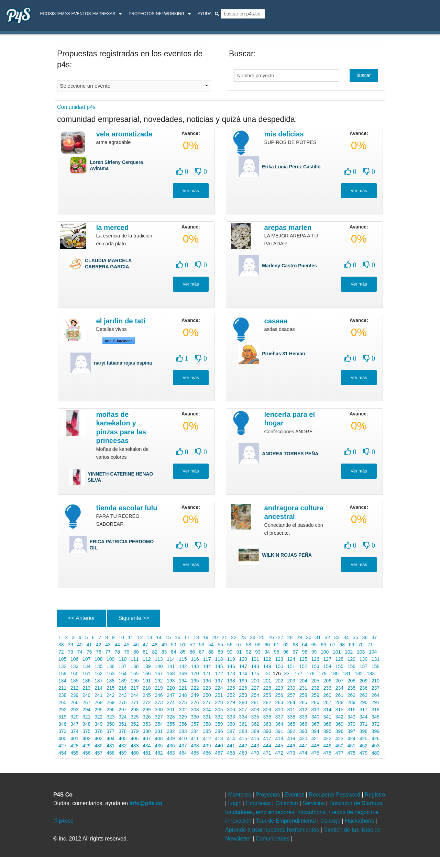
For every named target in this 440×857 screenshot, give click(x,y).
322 (98, 717)
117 (206, 659)
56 (230, 644)
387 (231, 731)
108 (98, 659)
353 (146, 724)
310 (279, 709)
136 (110, 666)
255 (267, 695)
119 (231, 659)
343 (351, 717)
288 (339, 702)
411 (194, 738)
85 (183, 652)
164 (122, 673)
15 (168, 637)
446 (291, 745)
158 (375, 666)
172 (218, 673)
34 (346, 637)
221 (182, 688)
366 (303, 724)
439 (206, 745)
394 (315, 731)
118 (218, 659)
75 (89, 652)
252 (231, 695)
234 (339, 688)
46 (136, 644)
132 (62, 666)
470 (255, 753)
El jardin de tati (120, 321)
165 (134, 673)
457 (98, 753)
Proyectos (141, 13)
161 (86, 673)
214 (98, 688)
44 (117, 644)
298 (134, 709)
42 (98, 644)
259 (315, 695)
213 (86, 688)
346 (62, 724)
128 (339, 659)
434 (146, 745)
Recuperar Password (335, 795)
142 (182, 666)
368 (327, 724)
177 (298, 673)
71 (370, 644)
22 (234, 637)
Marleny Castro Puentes (289, 265)
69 (351, 644)
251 (218, 695)
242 (110, 695)
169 (182, 673)
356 (182, 724)
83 (164, 652)
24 (252, 637)
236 (363, 688)
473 (291, 753)
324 (122, 717)
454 (62, 753)
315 (339, 709)
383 (182, 731)
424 (351, 738)
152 (303, 666)
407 (146, 738)
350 (110, 724)
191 (146, 680)
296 (110, 709)
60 (267, 644)
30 (308, 637)
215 (110, 688)
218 (146, 688)
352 (134, 724)
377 (110, 731)
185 (74, 680)
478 (351, 753)
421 (315, 738)
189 (122, 680)
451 (351, 745)
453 (375, 745)
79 (127, 652)
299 (146, 709)
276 (194, 702)
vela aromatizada (124, 134)
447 (303, 745)
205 (315, 680)
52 (192, 644)
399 (375, 731)
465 (194, 753)
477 (339, 753)
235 (351, 688)
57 (239, 644)
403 (98, 738)
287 (327, 702)
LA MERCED (112, 227)
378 (122, 731)
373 (62, 731)
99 (314, 652)
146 (231, 666)
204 (303, 680)
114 (170, 659)
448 (315, 745)
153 (315, 666)
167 (158, 673)
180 (334, 673)
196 (206, 680)
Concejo (331, 821)
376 (98, 731)
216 (122, 688)
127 (327, 659)
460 (134, 753)
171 (206, 673)
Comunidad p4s (76, 107)
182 (358, 673)
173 (231, 673)
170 (194, 673)
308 (255, 709)
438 (194, 745)
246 (158, 695)
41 (89, 644)
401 (74, 738)
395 (327, 731)
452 (363, 745)
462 (158, 753)
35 (355, 637)
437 (182, 745)
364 (279, 724)
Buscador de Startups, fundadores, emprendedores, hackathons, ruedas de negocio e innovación (304, 812)
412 (206, 738)
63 (295, 644)
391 (279, 731)
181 (346, 673)
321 (86, 717)
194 (182, 680)
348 (86, 724)
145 (218, 666)
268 (98, 702)
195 (194, 680)
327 (158, 717)
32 (327, 637)
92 (248, 652)
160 (74, 673)
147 (243, 666)
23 (243, 637)
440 (218, 745)
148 (255, 666)
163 (110, 673)
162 (98, 673)
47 (145, 644)
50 (173, 644)
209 (363, 680)
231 (303, 688)
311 (291, 709)
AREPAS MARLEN (288, 227)
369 (339, 724)
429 (86, 745)
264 (375, 695)
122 (267, 659)
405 (122, 738)
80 (136, 652)
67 (333, 644)
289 (351, 702)
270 (122, 702)
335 (255, 717)
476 (327, 753)
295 (98, 709)
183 (370, 673)
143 (194, 666)
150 (279, 666)
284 (291, 702)
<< (267, 673)
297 (122, 709)
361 (243, 724)
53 (202, 644)
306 (231, 709)
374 (74, 731)
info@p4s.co (145, 803)
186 (86, 680)
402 (86, 738)
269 (110, 702)
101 (336, 652)
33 (337, 637)
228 (267, 688)
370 (351, 724)
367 (315, 724)
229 (279, 688)
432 (122, 745)
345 (375, 717)
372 (375, 724)
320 (74, 717)
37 (374, 637)
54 (211, 644)
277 (206, 702)
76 (98, 652)
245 (146, 695)
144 (206, 666)
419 (291, 738)
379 (134, 731)
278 (218, 702)
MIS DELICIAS (284, 134)
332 (218, 717)
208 (351, 680)
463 (170, 753)
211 (62, 688)
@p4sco (63, 821)
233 (327, 688)
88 (211, 652)
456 (86, 753)
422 (327, 738)
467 (218, 753)
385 (206, 731)
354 (158, 724)
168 (170, 673)
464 (182, 753)
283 (279, 702)
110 (122, 659)
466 (206, 753)
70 (361, 644)
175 (255, 673)
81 (145, 652)
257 (291, 695)
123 (279, 659)
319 (62, 717)
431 (110, 745)
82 (155, 652)
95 (276, 652)
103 (360, 652)
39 (70, 644)
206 (327, 680)
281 (255, 702)
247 (170, 695)
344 (363, 717)
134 (86, 666)
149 (267, 666)
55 (220, 644)
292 (62, 709)
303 (194, 709)
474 (303, 753)
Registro (375, 795)
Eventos (81, 13)
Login (235, 803)
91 (239, 652)
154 (327, 666)
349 (98, 724)
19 (205, 637)
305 (218, 709)
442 (243, 745)
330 (194, 717)
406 (134, 738)
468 (231, 753)
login (425, 14)
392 (291, 731)
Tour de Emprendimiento (286, 821)
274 (170, 702)
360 (231, 724)
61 (276, 644)
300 (158, 709)
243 (122, 695)
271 (134, 702)
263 (363, 695)
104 (372, 652)
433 (134, 745)
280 (243, 702)
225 (231, 688)
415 (243, 738)
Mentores (240, 795)
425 (363, 738)
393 (303, 731)
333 (231, 717)
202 (279, 680)
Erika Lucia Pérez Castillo (291, 166)
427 (62, 745)
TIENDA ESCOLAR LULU (126, 508)
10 (121, 637)
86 (192, 652)
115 (182, 659)
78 (117, 652)
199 (243, 680)
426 (375, 738)
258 (303, 695)
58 (248, 644)
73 (70, 652)
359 (218, 724)
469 (243, 753)
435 (158, 745)
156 (351, 666)
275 (182, 702)
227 (255, 688)
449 (327, 745)
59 (258, 644)
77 (108, 652)
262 (351, 695)
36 (365, 637)
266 (74, 702)
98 (305, 652)
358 (206, 724)
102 (348, 652)
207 (339, 680)
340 (315, 717)
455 (74, 753)
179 (322, 673)
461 (146, 753)
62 (286, 644)
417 (267, 738)
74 (80, 652)
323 (110, 717)
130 (363, 659)
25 (262, 637)
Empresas (104, 13)
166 (146, 673)
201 (267, 680)
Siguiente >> (133, 618)
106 (74, 659)
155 (339, 666)
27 (280, 637)
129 (351, 659)
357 (194, 724)
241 (98, 695)
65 (314, 644)
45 (127, 644)
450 (339, 745)
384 (194, 731)
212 (74, 688)
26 (271, 637)
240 (86, 695)
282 (267, 702)
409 (170, 738)
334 (243, 717)
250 (206, 695)
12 (140, 637)
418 (279, 738)
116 (194, 659)
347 (74, 724)
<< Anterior (81, 618)
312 (303, 709)
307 (243, 709)
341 (327, 717)
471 (267, 753)
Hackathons (360, 821)
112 (146, 659)
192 (158, 680)
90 (230, 652)
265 (62, 702)
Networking (170, 13)
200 (255, 680)
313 (315, 709)
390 (267, 731)
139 (146, 666)
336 (267, 717)
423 (339, 738)
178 (310, 673)
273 (158, 702)
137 (122, 666)
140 (158, 666)
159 (62, 673)
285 (303, 702)
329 (182, 717)
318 (375, 709)
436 (170, 745)
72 (61, 652)
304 (206, 709)
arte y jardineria (118, 341)
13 (149, 637)
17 (187, 637)
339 (303, 717)
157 (363, 666)
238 (62, 695)
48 (155, 644)
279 (231, 702)
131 (375, 659)
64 (305, 644)
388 (243, 731)
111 (134, 659)
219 (158, 688)
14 (159, 637)
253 (243, 695)
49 (164, 644)
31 (318, 637)
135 (98, 666)
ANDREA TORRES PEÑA (290, 453)
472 (279, 753)
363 (267, 724)
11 (130, 637)
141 (170, 666)
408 (158, 738)
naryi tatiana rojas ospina (123, 363)
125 (303, 659)
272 (146, 702)
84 (173, 652)
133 (74, 666)
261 (339, 695)
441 (231, 745)
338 (291, 717)
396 (339, 731)
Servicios (314, 803)
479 (363, 753)
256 (279, 695)
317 (363, 709)
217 (134, 688)
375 (86, 731)
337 (279, 717)
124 (291, 659)
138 (134, 666)
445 (279, 745)
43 (108, 644)
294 (86, 709)
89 (220, 652)
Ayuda (204, 13)
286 (315, 702)
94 (267, 652)
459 (122, 753)
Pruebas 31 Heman (283, 353)
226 (243, 688)
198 (231, 680)
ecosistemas (55, 13)
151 (291, 666)
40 (80, 644)
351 (122, 724)
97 (295, 652)
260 (327, 695)
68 (342, 644)
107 (86, 659)
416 (255, 738)
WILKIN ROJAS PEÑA (287, 555)
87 (202, 652)
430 (98, 745)
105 (62, 659)
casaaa (276, 321)
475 (315, 753)
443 (255, 745)
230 (291, 688)
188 (110, 680)
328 (170, 717)
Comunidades (273, 839)
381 (158, 731)
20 (215, 637)
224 (218, 688)
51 (183, 644)
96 (286, 652)
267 (86, 702)
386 (218, 731)
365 (291, 724)
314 (327, 709)
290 (363, 702)
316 (351, 709)
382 (170, 731)
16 (178, 637)
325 (134, 717)
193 (170, 680)
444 (267, 745)
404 (110, 738)
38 (61, 644)
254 (255, 695)
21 (224, 637)
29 (299, 637)
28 (290, 637)
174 (243, 673)
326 (146, 717)
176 (277, 673)
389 (255, 731)
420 (303, 738)
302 (182, 709)
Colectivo (287, 803)
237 (375, 688)
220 (170, 688)
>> (288, 673)
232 (315, 688)
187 (98, 680)
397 (351, 731)
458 (110, 753)
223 (206, 688)
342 (339, 717)
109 (110, 659)
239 (74, 695)
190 (134, 680)
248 (182, 695)
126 (315, 659)
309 (267, 709)
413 (218, 738)
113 (158, 659)
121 (255, 659)
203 (291, 680)
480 (375, 753)
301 (170, 709)
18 (196, 637)
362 (255, 724)
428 (74, 745)
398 (363, 731)
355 (170, 724)
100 (324, 652)
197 (218, 680)
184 (62, 680)
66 (323, 644)
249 (194, 695)
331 (206, 717)
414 (231, 738)
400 (62, 738)
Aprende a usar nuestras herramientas (272, 830)
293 (74, 709)
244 (134, 695)
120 (243, 659)
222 (194, 688)
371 (363, 724)
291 (375, 702)
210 (375, 680)
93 (258, 652)
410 (182, 738)
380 (146, 731)
